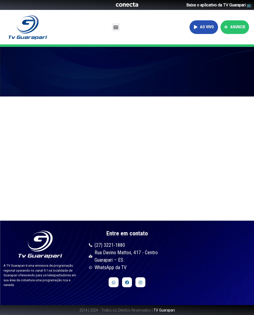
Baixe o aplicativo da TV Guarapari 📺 (219, 5)
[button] (116, 27)
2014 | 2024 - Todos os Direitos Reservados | (127, 310)
